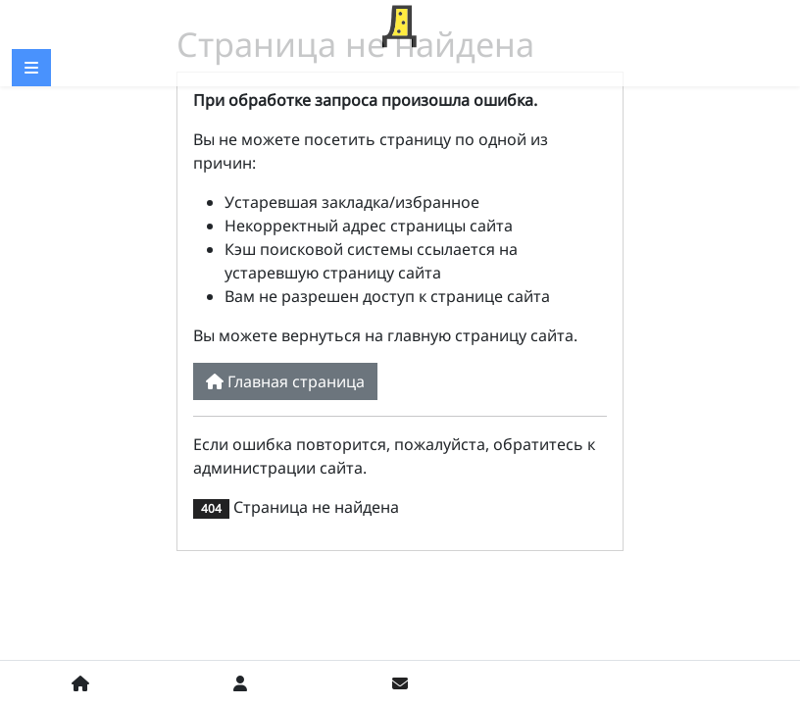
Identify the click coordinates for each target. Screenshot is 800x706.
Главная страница (285, 381)
